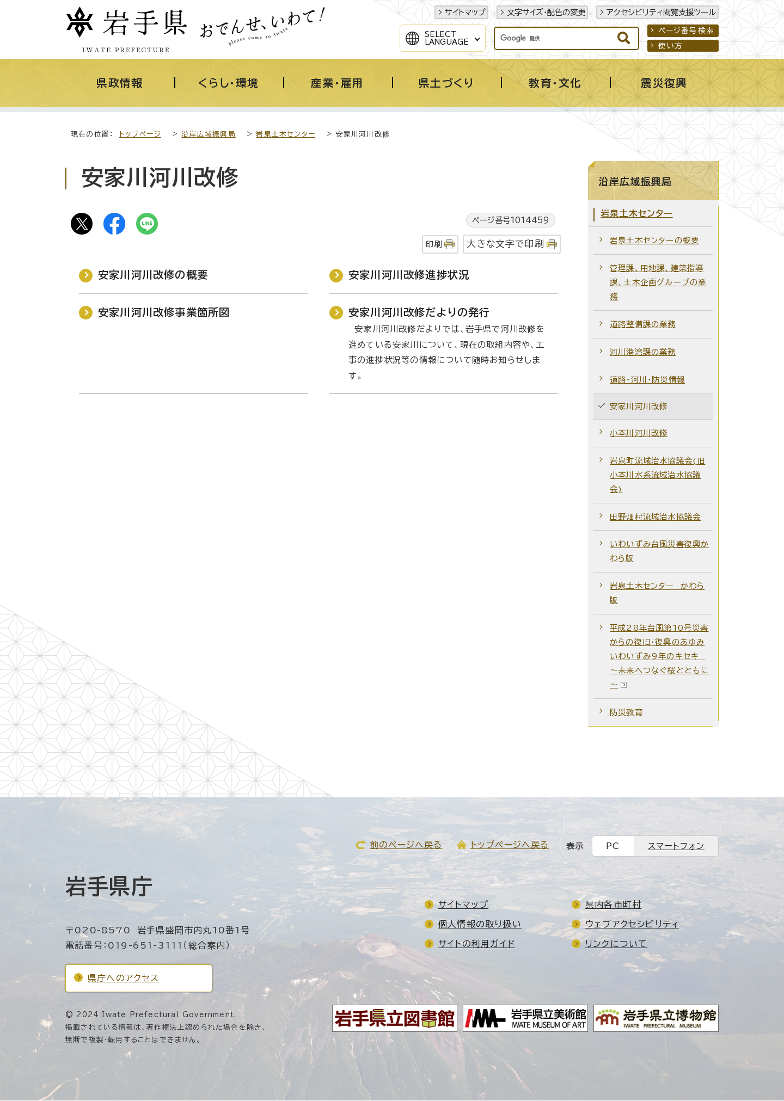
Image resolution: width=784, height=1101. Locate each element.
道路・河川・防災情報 (647, 380)
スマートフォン (676, 846)
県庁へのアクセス (124, 978)
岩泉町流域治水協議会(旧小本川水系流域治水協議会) (657, 475)
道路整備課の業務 (643, 325)
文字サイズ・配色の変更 (546, 12)
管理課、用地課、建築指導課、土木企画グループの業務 (658, 283)
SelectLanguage (447, 38)
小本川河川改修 (638, 433)
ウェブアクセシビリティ (632, 924)
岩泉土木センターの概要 (654, 241)
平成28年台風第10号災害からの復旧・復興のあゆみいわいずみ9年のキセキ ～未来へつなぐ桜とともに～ (659, 656)
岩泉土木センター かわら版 (657, 593)
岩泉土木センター (285, 134)
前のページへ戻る (406, 845)
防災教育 (626, 713)
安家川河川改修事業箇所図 (164, 312)
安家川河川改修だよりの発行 (419, 312)
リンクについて (616, 944)
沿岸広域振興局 (208, 134)
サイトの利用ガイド (476, 944)
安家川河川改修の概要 (153, 275)
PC (613, 846)
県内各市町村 (613, 905)
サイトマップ (465, 12)
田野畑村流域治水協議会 (655, 517)
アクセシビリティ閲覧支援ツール (661, 12)
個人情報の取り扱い (480, 924)
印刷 (434, 245)
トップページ (140, 134)
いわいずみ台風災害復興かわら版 (659, 551)
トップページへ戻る (509, 845)
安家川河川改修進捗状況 (408, 275)
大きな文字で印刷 (505, 244)
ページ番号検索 (686, 30)
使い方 (670, 46)
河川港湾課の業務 (643, 352)
